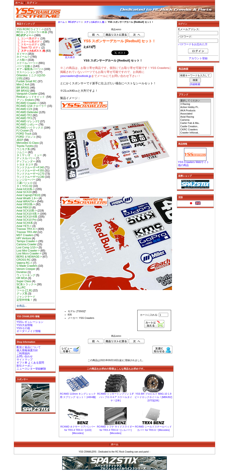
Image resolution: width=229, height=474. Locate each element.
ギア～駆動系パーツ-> (30, 69)
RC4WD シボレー (27, 124)
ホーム (19, 2)
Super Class (24, 281)
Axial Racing (195, 116)
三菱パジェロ (25, 182)
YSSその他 (23, 328)
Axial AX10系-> (26, 189)
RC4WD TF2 (24, 115)
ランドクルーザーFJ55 (30, 170)
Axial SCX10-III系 (27, 216)
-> (25, 35)
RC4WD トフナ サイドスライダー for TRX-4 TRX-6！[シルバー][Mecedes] (115, 429)
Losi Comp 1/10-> (27, 247)
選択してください (195, 101)
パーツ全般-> (24, 66)
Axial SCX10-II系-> (28, 213)
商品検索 (183, 69)
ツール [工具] (24, 290)
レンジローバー (26, 179)
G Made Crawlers (27, 265)
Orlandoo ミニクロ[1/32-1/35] (31, 77)
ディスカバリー (26, 158)
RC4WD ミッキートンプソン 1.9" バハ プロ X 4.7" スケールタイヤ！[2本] (115, 397)
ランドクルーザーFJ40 (30, 167)
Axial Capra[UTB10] (28, 195)
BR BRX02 (23, 90)
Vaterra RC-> (24, 263)
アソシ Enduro (25, 100)
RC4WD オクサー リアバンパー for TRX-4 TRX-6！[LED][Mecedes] (77, 429)
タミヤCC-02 (24, 186)
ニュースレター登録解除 (31, 368)
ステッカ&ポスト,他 (94, 22)
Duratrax (22, 272)
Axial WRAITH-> (26, 201)
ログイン (32, 2)
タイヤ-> (22, 53)
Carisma (195, 120)
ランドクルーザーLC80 (31, 176)
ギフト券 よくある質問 (30, 362)
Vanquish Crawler (27, 93)
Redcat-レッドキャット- (31, 96)
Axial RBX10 (24, 207)
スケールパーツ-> (27, 63)
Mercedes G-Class (28, 142)
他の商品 (183, 165)
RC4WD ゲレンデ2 (28, 121)
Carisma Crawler (27, 244)
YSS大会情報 (25, 325)
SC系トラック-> (26, 284)
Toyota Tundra (25, 146)
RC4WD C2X (24, 109)
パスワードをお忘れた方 (193, 44)
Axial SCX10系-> (27, 210)
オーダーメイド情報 (29, 331)
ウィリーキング (26, 275)
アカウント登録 (198, 58)
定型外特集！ (25, 299)
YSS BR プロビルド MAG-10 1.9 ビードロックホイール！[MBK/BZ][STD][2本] (153, 397)
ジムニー (22, 152)
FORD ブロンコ (26, 136)
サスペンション (26, 72)
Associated (195, 113)
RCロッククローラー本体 (32, 32)
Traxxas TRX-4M (27, 232)
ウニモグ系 (23, 149)
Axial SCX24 (24, 192)
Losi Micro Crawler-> (29, 253)
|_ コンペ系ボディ (28, 38)
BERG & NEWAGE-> (29, 256)
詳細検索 (195, 84)
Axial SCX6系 (25, 222)
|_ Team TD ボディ (29, 47)
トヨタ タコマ (25, 164)
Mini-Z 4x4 (23, 84)
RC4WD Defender (27, 112)
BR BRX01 (23, 87)
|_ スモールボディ (28, 44)
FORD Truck (24, 133)
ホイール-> (23, 56)
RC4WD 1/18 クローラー (32, 106)
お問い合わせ (25, 356)
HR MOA (22, 278)
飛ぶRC (21, 287)
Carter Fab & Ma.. (195, 123)
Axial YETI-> (24, 226)
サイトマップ (25, 359)
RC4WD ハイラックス (30, 127)
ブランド (183, 94)
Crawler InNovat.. (195, 132)
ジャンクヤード (26, 296)
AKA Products (195, 110)
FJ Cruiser (23, 130)
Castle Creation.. (195, 126)
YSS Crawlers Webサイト (193, 162)
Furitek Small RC (27, 81)
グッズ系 (22, 293)
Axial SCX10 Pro (27, 219)
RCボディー (74, 22)
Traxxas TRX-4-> (27, 229)
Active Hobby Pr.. (195, 107)
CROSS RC (24, 259)
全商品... (22, 305)
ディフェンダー (26, 161)
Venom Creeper (26, 269)
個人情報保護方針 (27, 350)
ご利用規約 (23, 353)
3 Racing (195, 104)
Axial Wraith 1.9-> (27, 198)
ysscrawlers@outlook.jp (75, 76)
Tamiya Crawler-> (27, 241)
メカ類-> (22, 59)
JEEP (20, 140)
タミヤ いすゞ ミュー (29, 155)
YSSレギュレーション (30, 322)
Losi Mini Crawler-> (28, 250)
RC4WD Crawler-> (28, 103)
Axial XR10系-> (26, 204)
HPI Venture (24, 238)
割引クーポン (25, 365)
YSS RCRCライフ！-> (30, 29)
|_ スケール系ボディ (29, 41)
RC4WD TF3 (24, 118)
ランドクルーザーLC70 (31, 173)
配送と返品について (29, 347)
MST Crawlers (25, 235)
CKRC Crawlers (195, 129)
